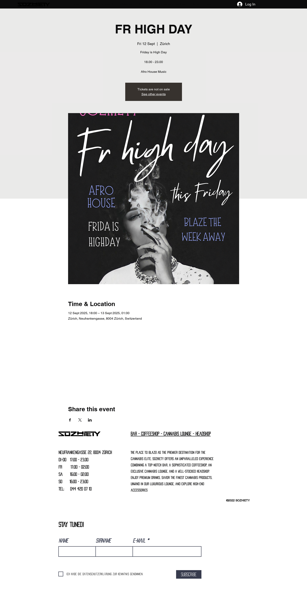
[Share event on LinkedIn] (90, 420)
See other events (153, 94)
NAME (63, 541)
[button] (87, 4)
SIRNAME (103, 541)
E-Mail (139, 541)
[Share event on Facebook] (70, 420)
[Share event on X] (80, 420)
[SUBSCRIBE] (188, 574)
